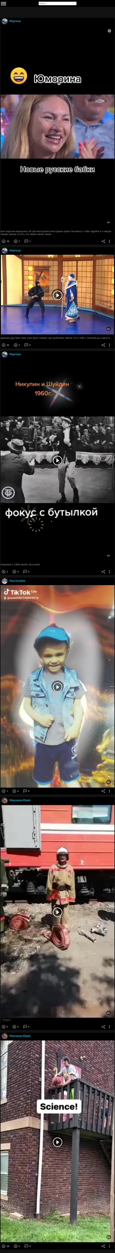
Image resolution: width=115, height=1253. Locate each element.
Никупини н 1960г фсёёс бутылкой (20, 564)
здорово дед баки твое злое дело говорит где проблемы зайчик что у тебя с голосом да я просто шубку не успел (57, 338)
